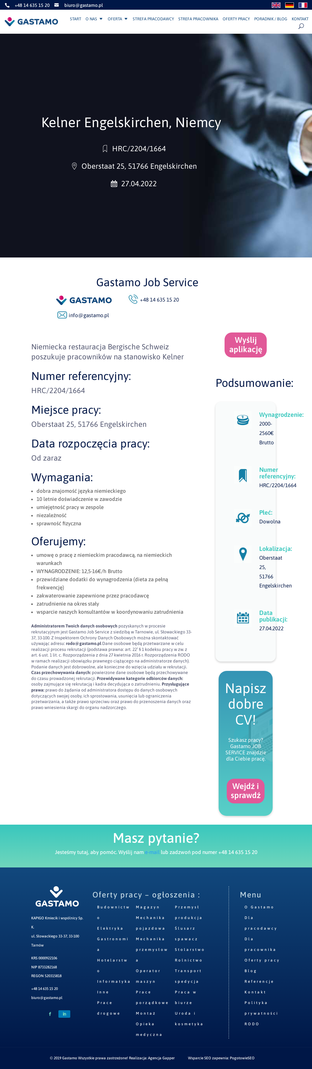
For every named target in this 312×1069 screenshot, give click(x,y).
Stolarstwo (190, 949)
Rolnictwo (189, 960)
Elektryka (110, 928)
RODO (252, 1024)
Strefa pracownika (198, 19)
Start (75, 19)
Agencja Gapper (161, 1058)
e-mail (152, 852)
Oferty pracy (236, 19)
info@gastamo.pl (89, 315)
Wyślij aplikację (245, 344)
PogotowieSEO (242, 1058)
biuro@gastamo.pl (46, 998)
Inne (103, 992)
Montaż (146, 1013)
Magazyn (148, 907)
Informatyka (114, 981)
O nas (91, 19)
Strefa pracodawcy (153, 19)
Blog (251, 971)
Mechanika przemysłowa (152, 949)
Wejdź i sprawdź (246, 791)
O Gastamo (260, 907)
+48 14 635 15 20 (44, 989)
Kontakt (300, 19)
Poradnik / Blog (270, 19)
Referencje (259, 981)
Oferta (115, 19)
